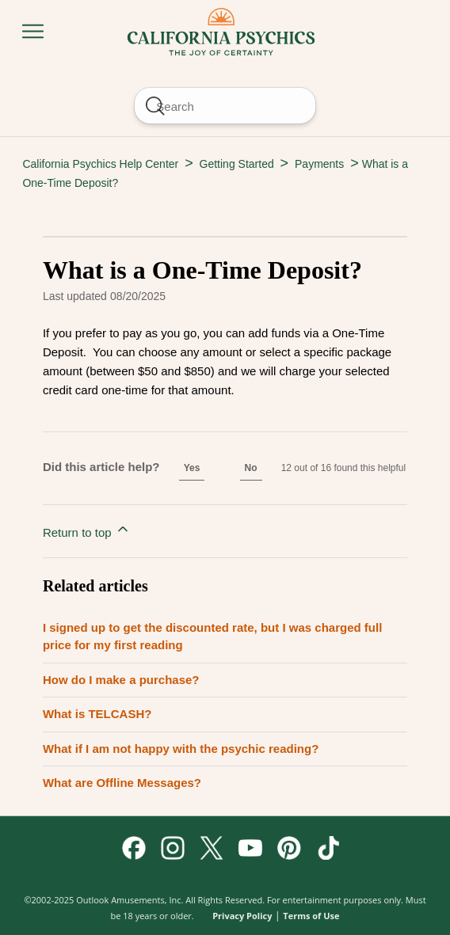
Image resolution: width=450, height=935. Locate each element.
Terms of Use (311, 916)
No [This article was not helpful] (251, 467)
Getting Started (237, 164)
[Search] (225, 106)
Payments (319, 164)
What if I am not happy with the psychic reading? (180, 748)
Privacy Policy (242, 916)
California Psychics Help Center (100, 164)
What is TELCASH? (97, 713)
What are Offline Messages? (122, 782)
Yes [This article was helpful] (192, 467)
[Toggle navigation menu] (33, 32)
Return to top (87, 530)
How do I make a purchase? (121, 679)
